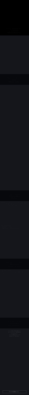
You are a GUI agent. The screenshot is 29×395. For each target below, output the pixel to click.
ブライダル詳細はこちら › (14, 391)
